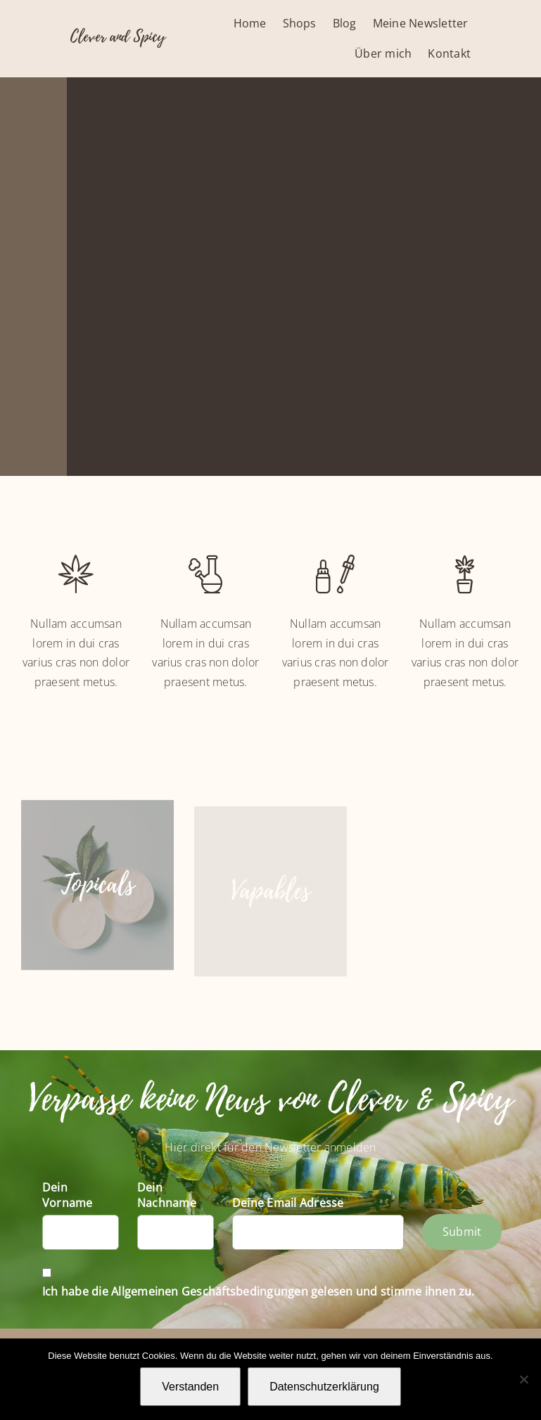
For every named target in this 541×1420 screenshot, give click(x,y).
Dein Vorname (67, 1195)
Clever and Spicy (117, 36)
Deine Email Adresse (288, 1203)
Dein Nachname (166, 1195)
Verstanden (190, 1387)
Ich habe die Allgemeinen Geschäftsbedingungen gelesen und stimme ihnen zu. (258, 1291)
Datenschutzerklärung (324, 1387)
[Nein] (523, 1379)
